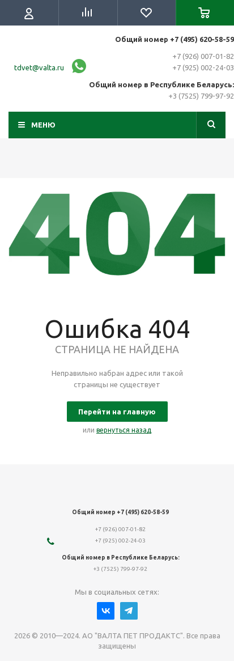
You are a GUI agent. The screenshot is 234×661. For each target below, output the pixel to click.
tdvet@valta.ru (39, 67)
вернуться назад (123, 430)
